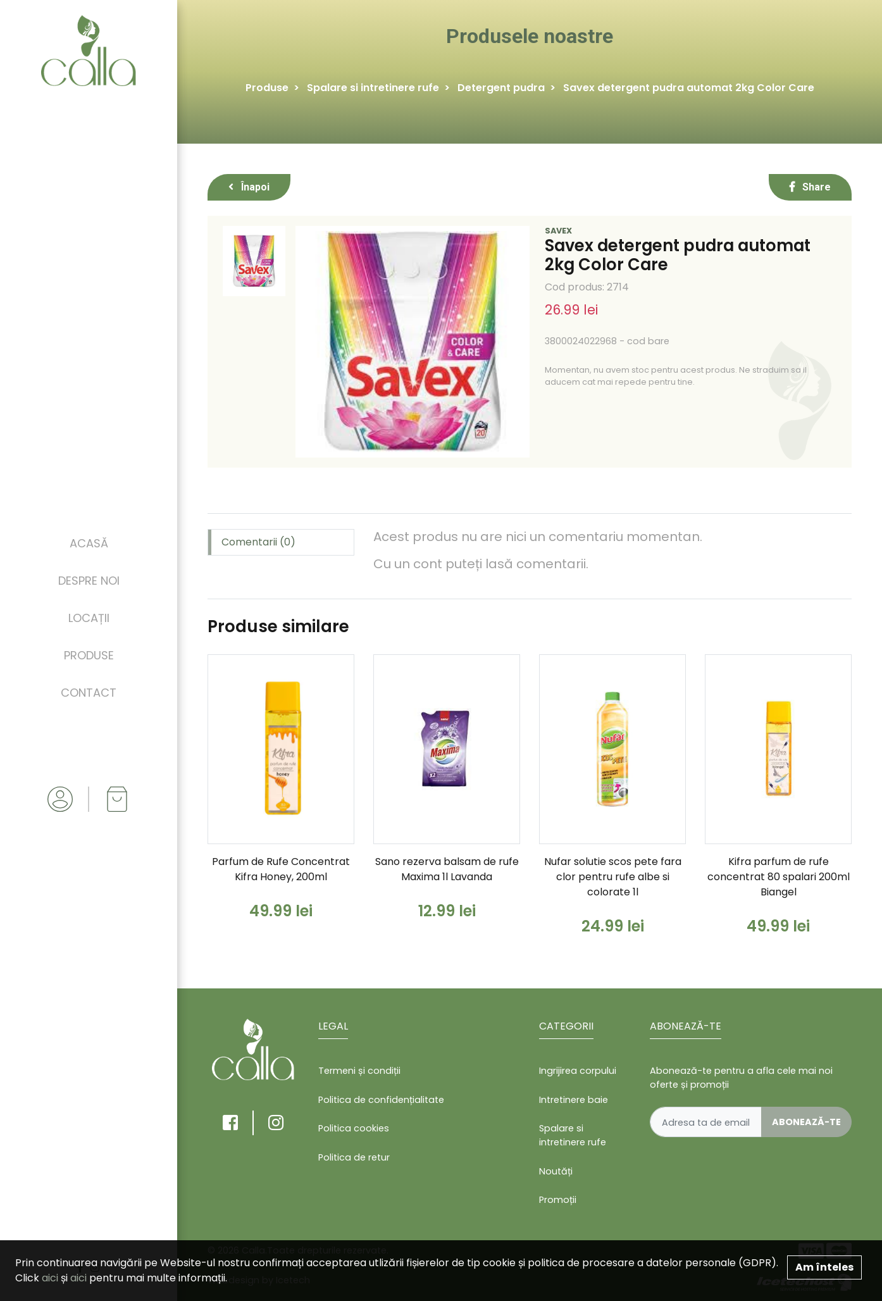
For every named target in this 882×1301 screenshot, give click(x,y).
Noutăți (556, 1171)
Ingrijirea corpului (577, 1070)
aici (50, 1278)
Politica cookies (353, 1128)
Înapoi (249, 187)
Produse (89, 655)
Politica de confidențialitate (381, 1099)
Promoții (557, 1199)
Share (810, 187)
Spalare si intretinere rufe (373, 87)
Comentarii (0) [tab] (258, 542)
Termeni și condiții (359, 1070)
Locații (88, 618)
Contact (88, 692)
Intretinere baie (573, 1099)
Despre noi (89, 580)
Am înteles (824, 1267)
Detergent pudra (501, 87)
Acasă (89, 543)
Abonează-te (806, 1122)
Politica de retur (354, 1157)
